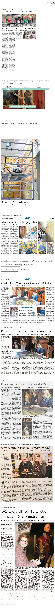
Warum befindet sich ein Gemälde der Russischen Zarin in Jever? (21, 269)
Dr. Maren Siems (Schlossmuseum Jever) (9, 271)
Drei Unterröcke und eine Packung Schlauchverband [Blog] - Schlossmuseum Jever (19, 123)
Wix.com (16, 604)
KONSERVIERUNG (50, 2)
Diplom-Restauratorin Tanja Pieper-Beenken (10, 266)
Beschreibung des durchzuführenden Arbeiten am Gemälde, (20, 264)
